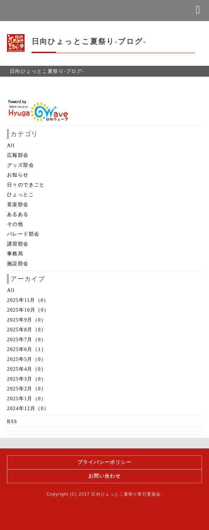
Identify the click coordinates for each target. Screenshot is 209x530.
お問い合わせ (104, 476)
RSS (12, 421)
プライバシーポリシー (104, 462)
